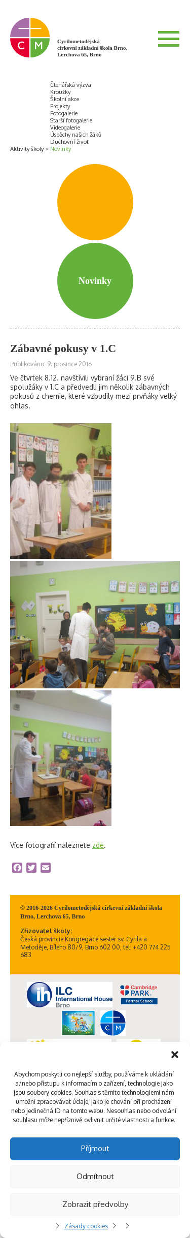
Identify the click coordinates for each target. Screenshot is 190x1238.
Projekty (60, 106)
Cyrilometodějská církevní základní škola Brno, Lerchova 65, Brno (92, 47)
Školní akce (64, 99)
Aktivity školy (27, 148)
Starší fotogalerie (71, 120)
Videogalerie (65, 127)
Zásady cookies (86, 1226)
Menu (168, 38)
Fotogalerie (64, 113)
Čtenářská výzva (70, 84)
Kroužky (60, 92)
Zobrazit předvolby (95, 1204)
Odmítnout (95, 1176)
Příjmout (95, 1148)
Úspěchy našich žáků (75, 134)
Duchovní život (69, 141)
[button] (175, 1055)
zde (98, 845)
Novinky (60, 148)
